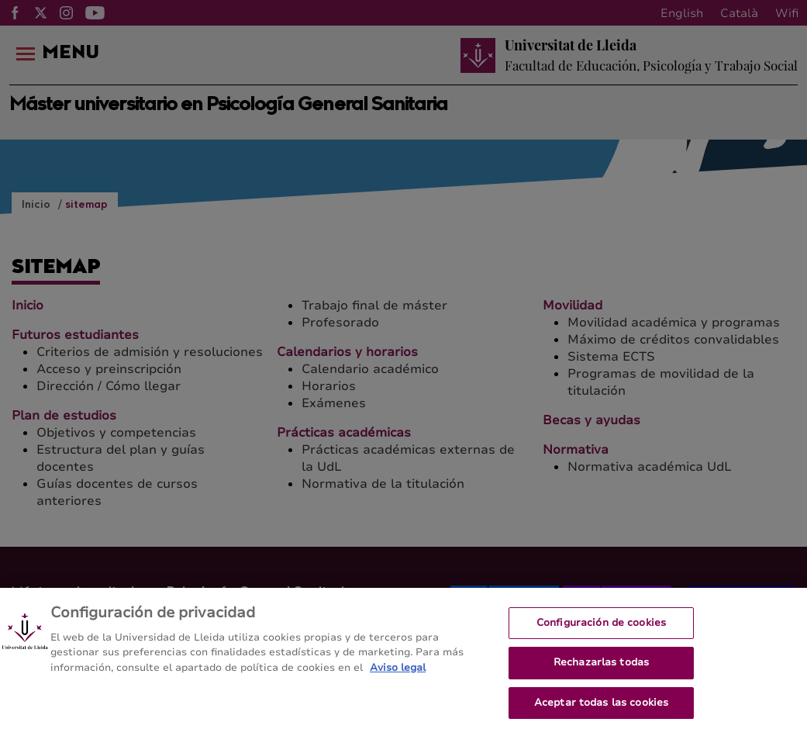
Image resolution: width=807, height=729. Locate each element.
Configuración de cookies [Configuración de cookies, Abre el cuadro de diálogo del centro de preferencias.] (601, 629)
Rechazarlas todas (601, 668)
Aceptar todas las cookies (601, 709)
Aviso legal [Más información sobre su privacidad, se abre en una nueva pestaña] (398, 674)
